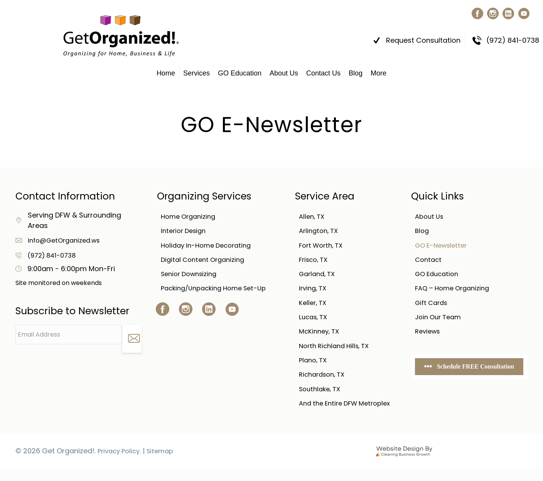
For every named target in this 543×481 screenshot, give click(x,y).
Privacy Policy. (121, 463)
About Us (284, 70)
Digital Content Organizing (206, 258)
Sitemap (165, 463)
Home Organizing (190, 213)
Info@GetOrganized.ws (67, 236)
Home (166, 70)
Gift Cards (433, 303)
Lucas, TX (315, 318)
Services (196, 70)
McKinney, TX (321, 334)
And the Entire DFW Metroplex (331, 412)
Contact (429, 258)
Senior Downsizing (192, 273)
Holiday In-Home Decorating (209, 243)
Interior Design (185, 228)
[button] (475, 13)
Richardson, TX (324, 379)
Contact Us (323, 70)
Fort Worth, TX (323, 243)
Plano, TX (314, 364)
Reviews (429, 334)
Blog (356, 70)
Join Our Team (440, 318)
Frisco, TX (315, 258)
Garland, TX (319, 273)
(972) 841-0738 (53, 251)
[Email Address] (68, 331)
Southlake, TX (322, 394)
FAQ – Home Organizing (455, 288)
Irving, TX (314, 288)
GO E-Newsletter (443, 243)
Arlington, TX (320, 228)
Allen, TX (313, 213)
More (378, 70)
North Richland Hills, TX (337, 349)
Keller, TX (314, 303)
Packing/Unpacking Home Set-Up (218, 288)
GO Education (239, 70)
